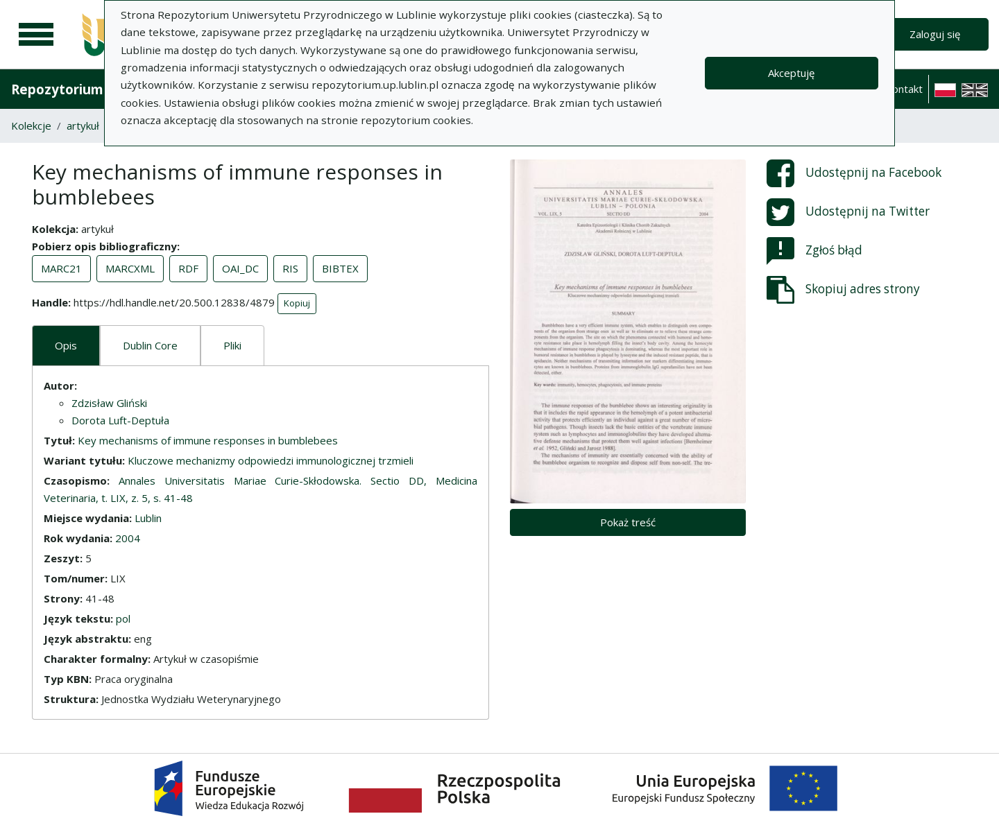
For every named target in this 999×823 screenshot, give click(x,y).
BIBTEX (340, 268)
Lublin (148, 518)
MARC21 (61, 268)
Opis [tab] (66, 345)
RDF (188, 268)
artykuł (83, 125)
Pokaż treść (628, 522)
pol (123, 618)
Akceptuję (791, 73)
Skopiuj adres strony (843, 290)
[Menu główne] (36, 35)
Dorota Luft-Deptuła (120, 420)
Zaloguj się (935, 34)
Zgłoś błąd (814, 251)
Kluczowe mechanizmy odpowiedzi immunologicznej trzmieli (270, 460)
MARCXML (130, 268)
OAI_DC (240, 268)
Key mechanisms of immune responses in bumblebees (208, 440)
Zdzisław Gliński (109, 403)
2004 (127, 538)
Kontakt (904, 89)
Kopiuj (297, 303)
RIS (290, 268)
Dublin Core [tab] (150, 345)
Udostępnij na (854, 173)
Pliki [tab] (232, 345)
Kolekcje (31, 125)
